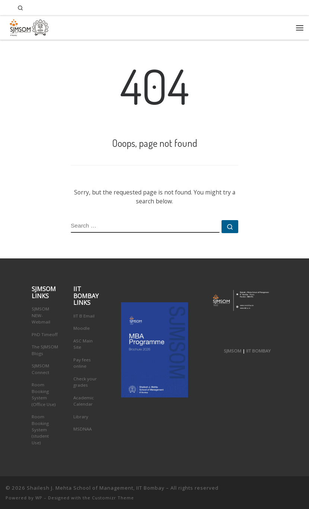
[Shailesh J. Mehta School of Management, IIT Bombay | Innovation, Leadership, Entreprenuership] (27, 26)
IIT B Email (84, 316)
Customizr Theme (113, 497)
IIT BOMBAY (258, 351)
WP (38, 497)
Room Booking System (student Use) (40, 429)
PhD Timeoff (45, 334)
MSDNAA (82, 429)
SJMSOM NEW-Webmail (41, 315)
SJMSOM (232, 351)
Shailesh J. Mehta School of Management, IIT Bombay (96, 487)
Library (80, 416)
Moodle (81, 328)
